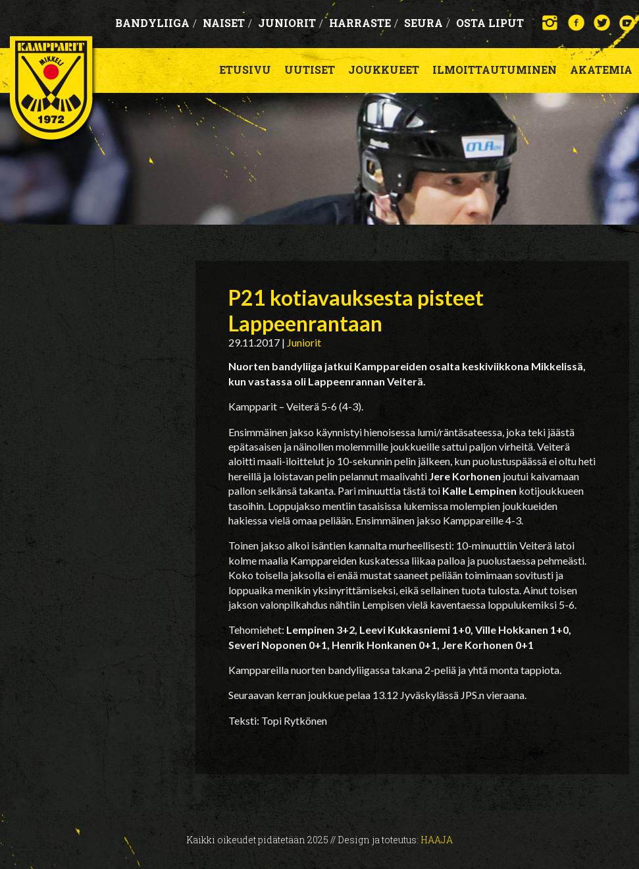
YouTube (627, 22)
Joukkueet (383, 69)
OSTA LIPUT (490, 23)
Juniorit (290, 23)
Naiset (227, 23)
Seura (427, 23)
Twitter (602, 22)
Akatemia (601, 69)
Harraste (363, 23)
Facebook (576, 22)
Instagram (550, 22)
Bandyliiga (156, 23)
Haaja (437, 839)
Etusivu (245, 69)
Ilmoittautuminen (494, 69)
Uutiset (309, 69)
